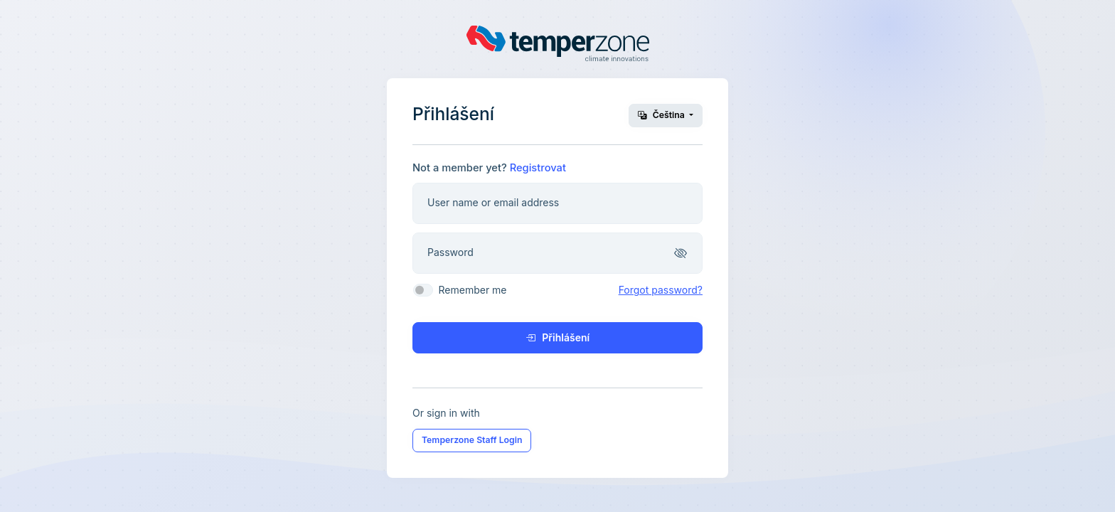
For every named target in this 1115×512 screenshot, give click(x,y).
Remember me (472, 290)
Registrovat (538, 167)
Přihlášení (557, 337)
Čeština (662, 115)
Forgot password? (661, 290)
